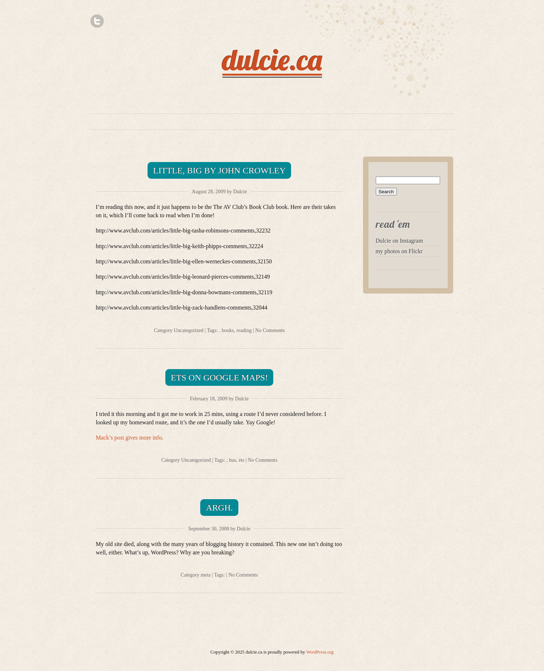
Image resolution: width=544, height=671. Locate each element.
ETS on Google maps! (219, 377)
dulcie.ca (272, 59)
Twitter (97, 21)
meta (205, 575)
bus (232, 460)
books (228, 330)
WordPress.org (320, 652)
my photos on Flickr (399, 251)
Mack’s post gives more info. (130, 437)
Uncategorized (189, 330)
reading (244, 330)
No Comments (270, 330)
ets (242, 460)
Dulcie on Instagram (399, 241)
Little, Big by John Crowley (219, 170)
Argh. (219, 507)
